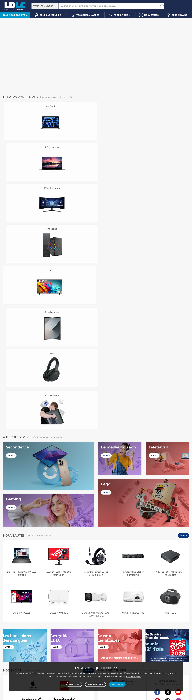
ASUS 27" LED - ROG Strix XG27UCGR (58, 331)
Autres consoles (33, 650)
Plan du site (96, 591)
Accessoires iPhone (63, 641)
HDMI (101, 637)
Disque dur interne (34, 606)
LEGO (49, 653)
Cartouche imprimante (126, 621)
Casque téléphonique (52, 637)
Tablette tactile (78, 606)
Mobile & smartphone (12, 634)
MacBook (84, 602)
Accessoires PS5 (75, 650)
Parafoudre (160, 637)
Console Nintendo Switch (13, 656)
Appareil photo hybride (31, 625)
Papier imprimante (169, 625)
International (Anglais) (128, 551)
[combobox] (45, 6)
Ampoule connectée (143, 606)
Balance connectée (107, 606)
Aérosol (183, 625)
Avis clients (16, 505)
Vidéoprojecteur (13, 618)
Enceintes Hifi (86, 618)
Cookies (34, 509)
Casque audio (37, 618)
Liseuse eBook (66, 621)
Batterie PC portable (131, 628)
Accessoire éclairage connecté (111, 609)
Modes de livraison (107, 505)
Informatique (104, 650)
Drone (119, 602)
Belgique (66, 551)
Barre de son (8, 621)
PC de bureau (21, 602)
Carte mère (7, 606)
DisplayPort (134, 637)
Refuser (75, 683)
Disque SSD (19, 606)
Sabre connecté (152, 609)
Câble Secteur (173, 637)
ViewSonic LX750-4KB (133, 371)
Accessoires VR (61, 653)
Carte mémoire (45, 634)
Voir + (183, 294)
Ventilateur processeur (12, 609)
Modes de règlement (108, 509)
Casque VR (40, 653)
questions (16, 696)
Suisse (92, 551)
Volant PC (6, 650)
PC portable (7, 602)
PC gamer (6, 689)
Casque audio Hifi (53, 618)
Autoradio (58, 634)
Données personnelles (15, 509)
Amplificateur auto (10, 641)
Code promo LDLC (82, 696)
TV (3, 618)
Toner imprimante (106, 621)
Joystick (10, 653)
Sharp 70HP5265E (21, 371)
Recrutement (57, 505)
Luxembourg (80, 551)
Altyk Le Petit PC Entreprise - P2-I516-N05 (170, 331)
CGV (6, 505)
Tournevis (108, 641)
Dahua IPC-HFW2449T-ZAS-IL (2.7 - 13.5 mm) (96, 372)
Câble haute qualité (132, 641)
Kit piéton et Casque (73, 637)
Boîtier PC (49, 606)
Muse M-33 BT (170, 371)
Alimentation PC (62, 606)
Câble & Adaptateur (82, 641)
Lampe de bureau (122, 625)
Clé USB (157, 621)
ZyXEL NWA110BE (59, 371)
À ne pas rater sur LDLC (63, 696)
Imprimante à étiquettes (109, 628)
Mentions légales (13, 516)
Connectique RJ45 (150, 641)
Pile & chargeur (139, 625)
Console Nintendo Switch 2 (54, 650)
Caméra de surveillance (153, 602)
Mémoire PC (60, 602)
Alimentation (147, 637)
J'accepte (116, 683)
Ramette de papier (150, 628)
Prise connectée (168, 609)
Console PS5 (18, 650)
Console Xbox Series (25, 653)
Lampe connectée (135, 609)
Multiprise (164, 641)
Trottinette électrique (175, 602)
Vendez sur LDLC (60, 502)
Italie (112, 551)
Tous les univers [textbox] (43, 6)
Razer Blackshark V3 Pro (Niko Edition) (96, 331)
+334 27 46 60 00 (158, 503)
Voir (11, 214)
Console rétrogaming (78, 653)
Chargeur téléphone (73, 634)
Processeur (73, 602)
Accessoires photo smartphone (27, 637)
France (55, 551)
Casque (26, 618)
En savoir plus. (133, 675)
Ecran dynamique (70, 618)
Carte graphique (36, 602)
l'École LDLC (57, 509)
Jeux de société (34, 656)
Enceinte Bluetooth (24, 621)
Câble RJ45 (123, 637)
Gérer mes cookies (13, 512)
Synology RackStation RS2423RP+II (133, 331)
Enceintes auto (30, 634)
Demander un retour (108, 512)
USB (114, 637)
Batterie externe (45, 641)
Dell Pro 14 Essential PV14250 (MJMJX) (21, 331)
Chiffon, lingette (105, 625)
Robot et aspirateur (132, 602)
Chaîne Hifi (80, 621)
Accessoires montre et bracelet (168, 606)
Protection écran (28, 641)
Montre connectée (106, 602)
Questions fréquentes (109, 502)
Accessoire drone (125, 606)
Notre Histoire (11, 502)
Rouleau (118, 641)
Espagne (102, 551)
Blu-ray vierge (153, 625)
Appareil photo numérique (46, 621)
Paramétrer (95, 683)
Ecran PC (49, 602)
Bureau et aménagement (174, 621)
